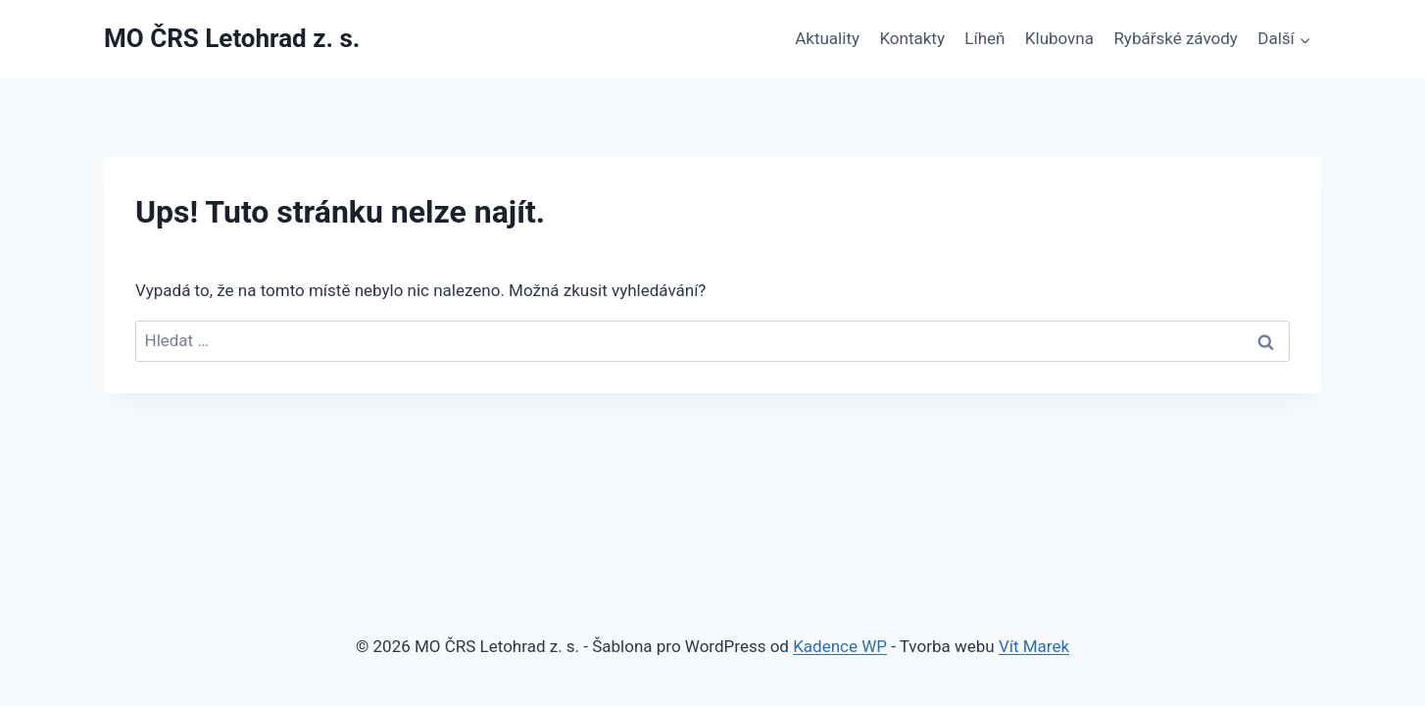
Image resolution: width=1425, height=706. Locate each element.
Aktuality (827, 38)
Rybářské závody (1175, 38)
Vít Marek (1034, 646)
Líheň (984, 38)
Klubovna (1059, 38)
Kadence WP (840, 646)
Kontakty (912, 38)
